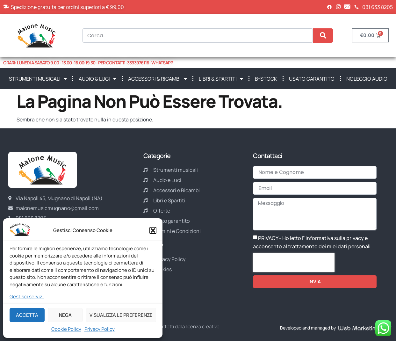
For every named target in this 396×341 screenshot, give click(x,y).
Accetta (27, 315)
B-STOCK (266, 78)
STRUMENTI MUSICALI (38, 78)
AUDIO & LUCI (97, 78)
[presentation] (294, 262)
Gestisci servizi (27, 296)
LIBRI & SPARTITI (221, 78)
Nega (65, 315)
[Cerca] (323, 35)
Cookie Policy (66, 329)
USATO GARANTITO (312, 78)
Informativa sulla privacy (335, 238)
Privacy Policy (99, 329)
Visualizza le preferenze (121, 315)
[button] (153, 230)
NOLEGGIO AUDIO (366, 78)
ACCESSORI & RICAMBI (157, 78)
